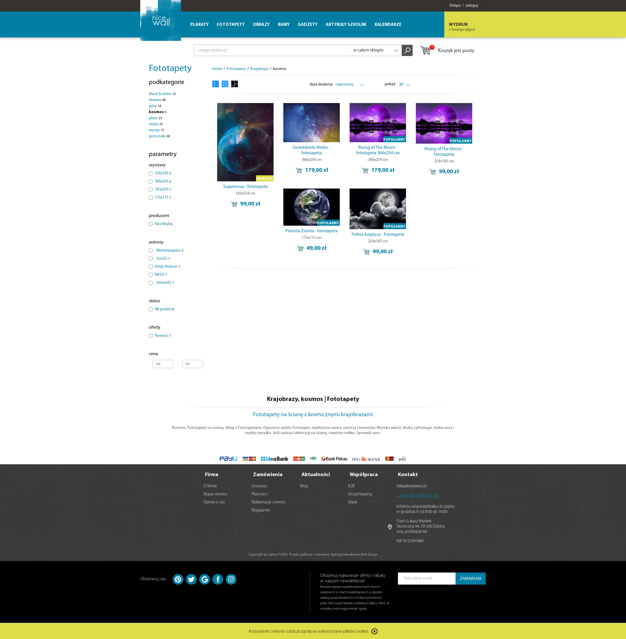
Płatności (260, 494)
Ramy (284, 25)
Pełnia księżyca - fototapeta (378, 234)
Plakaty (199, 25)
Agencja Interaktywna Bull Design (354, 554)
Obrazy (261, 25)
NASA (161, 275)
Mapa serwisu (215, 494)
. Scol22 (162, 258)
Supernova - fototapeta (245, 187)
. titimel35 (164, 283)
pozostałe (159, 136)
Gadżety (308, 25)
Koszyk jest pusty (447, 51)
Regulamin (261, 510)
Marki (352, 502)
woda (156, 124)
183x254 (163, 189)
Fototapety (170, 68)
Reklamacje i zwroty (269, 502)
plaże (155, 118)
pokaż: (390, 84)
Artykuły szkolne (346, 25)
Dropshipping (360, 494)
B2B (351, 486)
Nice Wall (163, 224)
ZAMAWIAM (470, 579)
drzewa (157, 100)
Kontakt (408, 475)
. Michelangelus (169, 250)
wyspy (156, 130)
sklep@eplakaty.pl (411, 486)
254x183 (163, 173)
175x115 (163, 197)
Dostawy (259, 486)
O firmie (210, 486)
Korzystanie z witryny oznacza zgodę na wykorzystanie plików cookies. (309, 632)
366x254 (163, 181)
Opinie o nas (214, 502)
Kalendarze (388, 25)
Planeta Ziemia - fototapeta (311, 231)
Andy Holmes (167, 267)
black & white (162, 94)
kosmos (157, 112)
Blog (304, 486)
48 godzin (164, 309)
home (217, 69)
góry (155, 106)
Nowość (163, 336)
